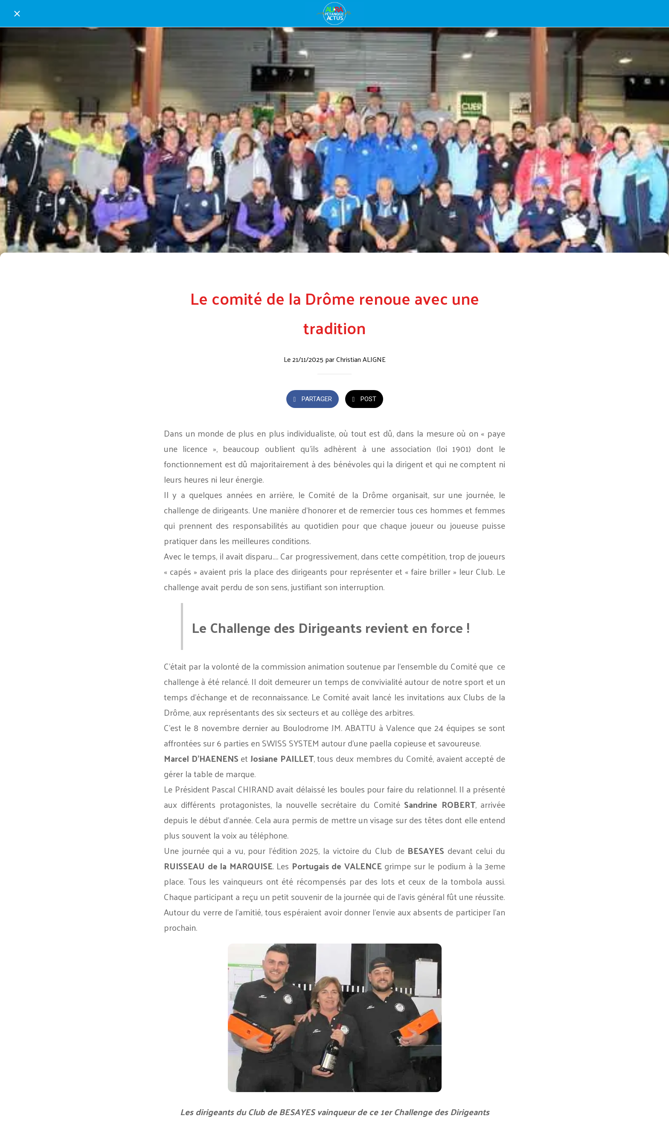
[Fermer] (17, 14)
